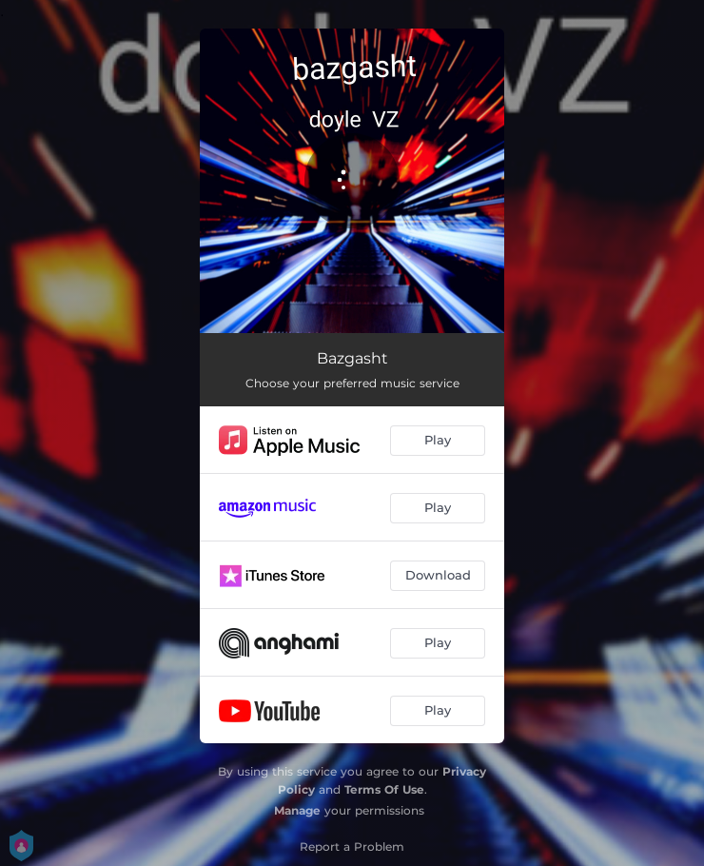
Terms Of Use (384, 789)
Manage (297, 810)
